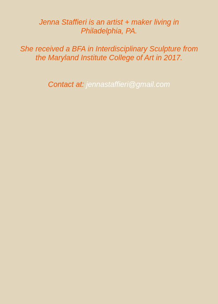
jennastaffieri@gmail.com (128, 84)
